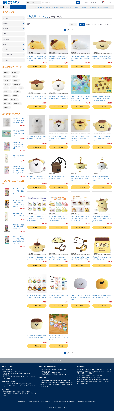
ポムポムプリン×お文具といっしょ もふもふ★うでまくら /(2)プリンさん (58, 58)
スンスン (7, 95)
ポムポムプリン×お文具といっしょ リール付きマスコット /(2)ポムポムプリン (80, 179)
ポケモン (7, 76)
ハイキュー (14, 99)
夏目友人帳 (17, 84)
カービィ (7, 84)
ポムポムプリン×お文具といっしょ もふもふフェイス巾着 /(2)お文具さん (58, 138)
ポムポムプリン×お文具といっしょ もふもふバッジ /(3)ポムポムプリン (101, 58)
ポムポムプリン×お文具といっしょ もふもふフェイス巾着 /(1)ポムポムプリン (80, 138)
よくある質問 (85, 7)
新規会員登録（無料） (103, 7)
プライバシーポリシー (37, 401)
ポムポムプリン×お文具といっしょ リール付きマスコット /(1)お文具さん (101, 179)
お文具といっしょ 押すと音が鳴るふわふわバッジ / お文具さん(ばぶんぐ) (80, 297)
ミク (15, 76)
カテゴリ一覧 (41, 7)
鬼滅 (21, 88)
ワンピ (15, 95)
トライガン (17, 103)
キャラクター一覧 (31, 7)
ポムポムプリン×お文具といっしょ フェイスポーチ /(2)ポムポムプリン (101, 138)
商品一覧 (48, 7)
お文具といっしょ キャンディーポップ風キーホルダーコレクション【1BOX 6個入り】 (80, 98)
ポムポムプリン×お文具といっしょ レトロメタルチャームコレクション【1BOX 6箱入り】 (101, 98)
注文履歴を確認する (72, 401)
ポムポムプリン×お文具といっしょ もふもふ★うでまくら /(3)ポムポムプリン (36, 58)
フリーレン (8, 92)
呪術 (6, 99)
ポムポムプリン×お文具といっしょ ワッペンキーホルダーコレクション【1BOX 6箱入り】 (58, 219)
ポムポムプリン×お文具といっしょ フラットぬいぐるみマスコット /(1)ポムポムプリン (101, 219)
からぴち (7, 80)
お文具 (6, 72)
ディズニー (7, 103)
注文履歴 (62, 7)
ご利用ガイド (76, 7)
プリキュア (15, 72)
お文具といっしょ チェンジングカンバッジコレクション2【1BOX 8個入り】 (58, 337)
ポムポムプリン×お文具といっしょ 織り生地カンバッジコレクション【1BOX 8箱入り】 (36, 219)
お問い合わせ (62, 401)
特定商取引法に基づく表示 (24, 401)
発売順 (100, 24)
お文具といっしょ (38, 16)
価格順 (88, 24)
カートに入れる (37, 66)
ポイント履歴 (55, 7)
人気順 (94, 24)
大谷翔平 (17, 92)
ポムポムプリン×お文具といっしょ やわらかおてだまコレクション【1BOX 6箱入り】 (80, 219)
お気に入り (69, 7)
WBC (6, 88)
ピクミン (7, 107)
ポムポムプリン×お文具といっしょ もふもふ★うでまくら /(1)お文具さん (80, 58)
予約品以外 (107, 24)
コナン (13, 88)
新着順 (82, 24)
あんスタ (16, 80)
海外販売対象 (93, 7)
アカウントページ (90, 2)
